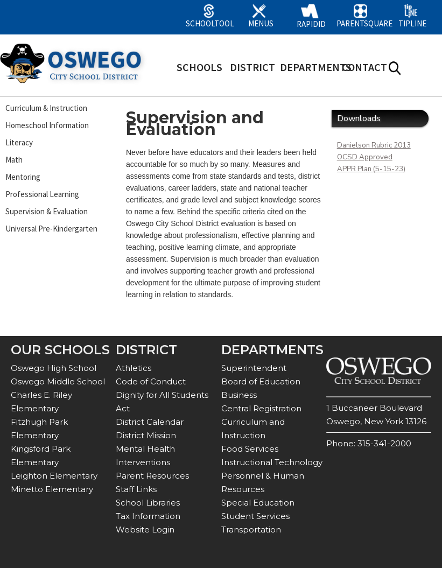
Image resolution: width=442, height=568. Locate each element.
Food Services (249, 449)
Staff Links (136, 489)
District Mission (146, 435)
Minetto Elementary (52, 489)
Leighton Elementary (54, 476)
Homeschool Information (47, 125)
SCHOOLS (199, 67)
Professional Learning (42, 194)
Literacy (19, 142)
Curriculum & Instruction (46, 108)
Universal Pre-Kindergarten (51, 228)
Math (14, 160)
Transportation (251, 529)
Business (239, 395)
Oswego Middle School (58, 381)
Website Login (145, 529)
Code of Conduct (151, 381)
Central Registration (261, 408)
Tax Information (148, 516)
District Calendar (150, 422)
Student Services (255, 516)
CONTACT (364, 67)
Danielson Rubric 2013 (374, 145)
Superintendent (253, 368)
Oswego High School (53, 368)
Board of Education (260, 381)
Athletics (133, 368)
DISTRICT (252, 67)
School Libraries (148, 502)
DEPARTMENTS (316, 67)
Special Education (257, 502)
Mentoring (22, 177)
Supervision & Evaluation (46, 211)
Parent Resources (152, 476)
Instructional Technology (271, 462)
